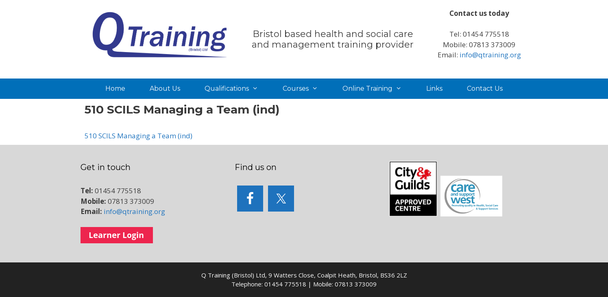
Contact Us (485, 88)
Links (434, 88)
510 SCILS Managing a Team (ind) (138, 135)
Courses (306, 89)
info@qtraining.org (490, 54)
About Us (165, 88)
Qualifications (237, 89)
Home (115, 88)
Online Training (378, 89)
